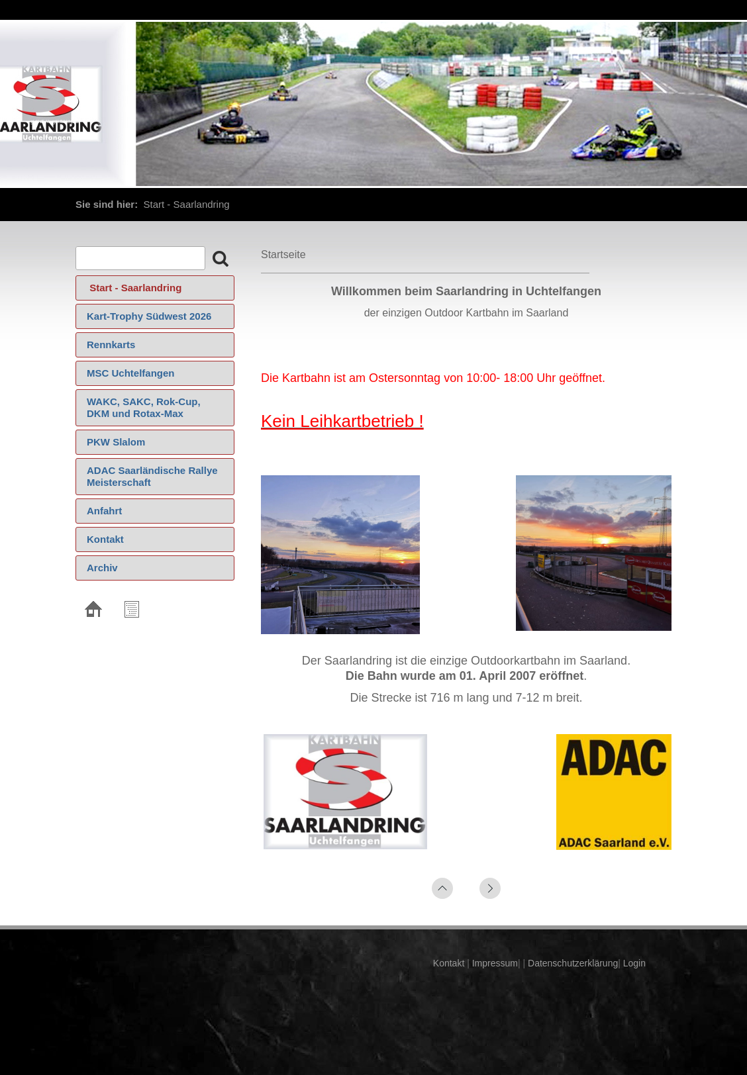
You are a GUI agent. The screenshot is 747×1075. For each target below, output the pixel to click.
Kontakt (105, 539)
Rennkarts (111, 344)
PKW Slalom (116, 441)
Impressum (494, 963)
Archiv (102, 567)
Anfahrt (104, 510)
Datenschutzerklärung (571, 963)
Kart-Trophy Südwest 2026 (149, 316)
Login (634, 963)
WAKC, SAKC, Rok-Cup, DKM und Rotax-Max (144, 407)
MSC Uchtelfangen (131, 373)
